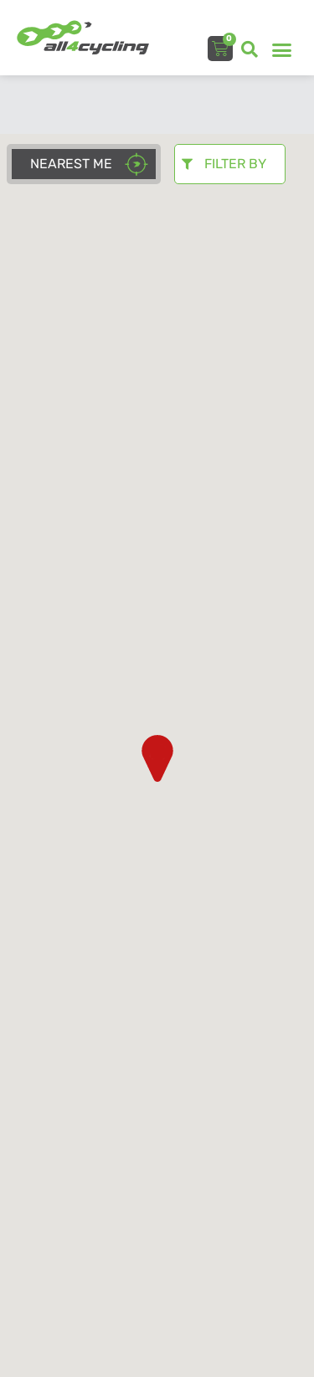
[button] (249, 49)
